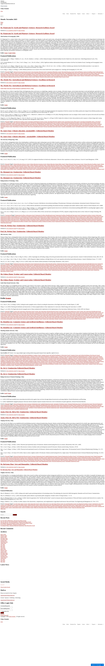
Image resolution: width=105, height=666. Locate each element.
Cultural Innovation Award (68, 505)
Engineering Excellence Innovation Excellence (30, 219)
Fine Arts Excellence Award (15, 506)
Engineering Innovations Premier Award (38, 268)
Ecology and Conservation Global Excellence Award (48, 315)
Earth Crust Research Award (27, 73)
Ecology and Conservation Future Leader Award (25, 315)
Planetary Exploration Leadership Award (37, 75)
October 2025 (4, 540)
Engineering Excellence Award (69, 405)
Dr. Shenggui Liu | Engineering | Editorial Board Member (21, 172)
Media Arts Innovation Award (40, 507)
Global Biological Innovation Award (90, 125)
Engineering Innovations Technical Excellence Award (39, 270)
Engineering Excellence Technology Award (64, 221)
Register (79, 13)
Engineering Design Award (56, 405)
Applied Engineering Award (47, 404)
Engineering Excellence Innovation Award (10, 219)
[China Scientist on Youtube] (2, 584)
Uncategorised (8, 215)
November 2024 (4, 554)
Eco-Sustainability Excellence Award (82, 166)
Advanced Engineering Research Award (22, 456)
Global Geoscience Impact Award (87, 74)
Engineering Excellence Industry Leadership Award (90, 217)
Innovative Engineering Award (84, 460)
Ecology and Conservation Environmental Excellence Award (55, 314)
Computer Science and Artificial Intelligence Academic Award (27, 355)
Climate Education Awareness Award (38, 164)
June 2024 (3, 560)
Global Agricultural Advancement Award (72, 125)
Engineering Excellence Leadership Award (29, 220)
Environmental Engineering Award (51, 406)
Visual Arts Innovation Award (78, 507)
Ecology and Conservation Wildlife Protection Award (74, 318)
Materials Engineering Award (52, 407)
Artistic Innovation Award (33, 503)
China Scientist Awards (5, 587)
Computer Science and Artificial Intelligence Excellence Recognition (83, 357)
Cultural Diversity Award (32, 505)
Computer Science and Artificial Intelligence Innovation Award (14, 360)
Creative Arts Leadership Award (8, 505)
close (2, 11)
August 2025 (3, 543)
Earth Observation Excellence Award (89, 73)
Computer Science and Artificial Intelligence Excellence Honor (53, 357)
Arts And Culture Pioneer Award (56, 503)
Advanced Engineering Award (20, 404)
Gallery (88, 14)
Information (101, 14)
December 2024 (4, 553)
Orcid (5, 393)
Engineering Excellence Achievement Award (25, 215)
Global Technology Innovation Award (34, 460)
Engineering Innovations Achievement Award (23, 263)
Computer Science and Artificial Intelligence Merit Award (27, 361)
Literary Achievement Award (14, 507)
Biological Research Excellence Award (91, 122)
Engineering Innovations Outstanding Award (18, 268)
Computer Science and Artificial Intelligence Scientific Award (48, 364)
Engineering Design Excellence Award (72, 457)
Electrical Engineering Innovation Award (18, 457)
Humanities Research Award (64, 506)
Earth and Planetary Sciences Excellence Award (85, 71)
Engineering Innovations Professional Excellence (58, 268)
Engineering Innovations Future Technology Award (23, 266)
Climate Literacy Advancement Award (35, 166)
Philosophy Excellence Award (64, 507)
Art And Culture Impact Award (20, 503)
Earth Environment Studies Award (57, 73)
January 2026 (3, 537)
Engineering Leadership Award (34, 458)
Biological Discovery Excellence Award (55, 122)
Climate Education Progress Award (86, 165)
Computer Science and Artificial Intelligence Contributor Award (44, 356)
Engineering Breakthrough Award (42, 405)
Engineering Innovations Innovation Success (81, 267)
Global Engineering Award (78, 406)
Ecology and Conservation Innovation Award (32, 316)
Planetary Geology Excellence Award (55, 75)
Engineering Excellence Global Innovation (49, 217)
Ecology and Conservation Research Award (19, 317)
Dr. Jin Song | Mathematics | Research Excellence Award (13, 524)
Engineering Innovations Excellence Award (23, 265)
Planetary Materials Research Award (12, 76)
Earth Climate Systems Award (14, 73)
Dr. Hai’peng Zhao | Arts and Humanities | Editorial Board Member (24, 464)
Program (94, 14)
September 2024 (4, 556)
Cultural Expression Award (45, 505)
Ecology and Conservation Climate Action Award (11, 312)
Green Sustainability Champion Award (60, 167)
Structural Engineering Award (7, 408)
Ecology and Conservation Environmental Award (31, 314)
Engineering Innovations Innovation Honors (20, 267)
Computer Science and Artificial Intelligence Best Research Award (85, 355)
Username (5, 605)
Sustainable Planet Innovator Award (96, 169)
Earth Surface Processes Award (16, 74)
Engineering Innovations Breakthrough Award (87, 263)
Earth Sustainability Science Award (30, 74)
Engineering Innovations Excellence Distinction (43, 265)
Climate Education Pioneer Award (70, 165)
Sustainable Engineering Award (21, 408)
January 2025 (3, 551)
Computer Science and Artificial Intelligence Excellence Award (25, 357)
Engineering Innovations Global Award (43, 266)
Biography (7, 71)
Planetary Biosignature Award (21, 75)
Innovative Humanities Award (77, 506)
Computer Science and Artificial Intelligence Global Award (35, 359)
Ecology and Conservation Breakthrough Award (90, 311)
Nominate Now (73, 13)
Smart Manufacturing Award (93, 407)
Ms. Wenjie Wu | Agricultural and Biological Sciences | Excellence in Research (28, 80)
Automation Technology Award (60, 404)
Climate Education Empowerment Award (74, 164)
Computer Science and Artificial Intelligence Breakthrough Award (15, 356)
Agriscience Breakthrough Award (23, 122)
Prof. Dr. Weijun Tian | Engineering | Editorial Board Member (22, 225)
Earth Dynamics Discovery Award (41, 73)
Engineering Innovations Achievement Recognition (45, 263)
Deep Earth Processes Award (68, 71)
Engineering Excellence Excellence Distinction (57, 216)
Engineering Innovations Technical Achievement (16, 270)
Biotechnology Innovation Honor (45, 124)
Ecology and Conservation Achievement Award (24, 311)
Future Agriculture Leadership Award (54, 125)
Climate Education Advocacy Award (21, 164)
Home (64, 13)
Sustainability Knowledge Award (43, 169)
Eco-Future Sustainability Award (66, 166)
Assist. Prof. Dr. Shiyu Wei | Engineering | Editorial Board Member (24, 412)
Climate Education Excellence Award (92, 164)
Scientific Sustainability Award (68, 126)
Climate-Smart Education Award (51, 166)
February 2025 (4, 550)
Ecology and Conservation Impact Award (13, 316)
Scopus (6, 53)
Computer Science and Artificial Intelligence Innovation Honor (42, 360)
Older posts (3, 508)
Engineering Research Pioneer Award (63, 458)
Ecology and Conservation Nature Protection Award (74, 316)
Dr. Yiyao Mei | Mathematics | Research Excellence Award (13, 520)
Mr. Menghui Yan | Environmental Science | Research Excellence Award (16, 523)
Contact (83, 13)
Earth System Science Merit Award (58, 74)
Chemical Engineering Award (74, 404)
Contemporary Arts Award (97, 503)
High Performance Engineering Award (68, 460)
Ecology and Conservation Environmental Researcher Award (82, 314)
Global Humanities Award (27, 506)
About (67, 13)
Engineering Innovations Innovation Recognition (60, 267)
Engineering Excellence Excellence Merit (77, 216)
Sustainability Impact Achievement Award (26, 169)
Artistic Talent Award (44, 503)
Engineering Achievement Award (11, 405)
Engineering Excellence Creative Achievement (91, 215)
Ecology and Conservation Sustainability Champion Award (29, 318)
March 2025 (3, 549)
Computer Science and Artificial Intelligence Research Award (61, 362)
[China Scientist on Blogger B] (1, 584)
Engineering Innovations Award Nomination (66, 263)
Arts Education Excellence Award (84, 503)
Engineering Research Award (23, 406)
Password (5, 608)
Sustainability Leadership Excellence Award (60, 169)
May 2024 (3, 561)
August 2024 (3, 558)
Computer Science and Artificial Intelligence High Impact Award (63, 359)
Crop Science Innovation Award (75, 124)
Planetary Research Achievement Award (44, 76)
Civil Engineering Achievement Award (84, 456)
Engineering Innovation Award (83, 405)
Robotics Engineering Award (80, 407)
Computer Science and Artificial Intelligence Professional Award (33, 362)
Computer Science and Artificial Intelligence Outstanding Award (54, 361)
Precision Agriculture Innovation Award (52, 126)
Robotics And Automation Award (31, 461)
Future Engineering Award (65, 406)
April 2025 (3, 548)
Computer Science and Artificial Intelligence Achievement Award (55, 355)
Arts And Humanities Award (70, 503)
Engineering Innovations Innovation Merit (40, 267)
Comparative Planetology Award (54, 71)
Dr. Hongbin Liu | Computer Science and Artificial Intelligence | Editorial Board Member (32, 322)
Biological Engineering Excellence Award (73, 122)
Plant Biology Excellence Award (20, 126)
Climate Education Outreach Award (54, 165)
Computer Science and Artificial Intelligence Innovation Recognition (72, 360)
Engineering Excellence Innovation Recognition (91, 219)
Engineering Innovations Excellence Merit (64, 265)
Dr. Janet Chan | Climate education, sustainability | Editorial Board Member (27, 131)
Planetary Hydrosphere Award (87, 75)
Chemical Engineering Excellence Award (67, 456)
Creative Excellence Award (21, 505)
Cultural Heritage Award (56, 505)
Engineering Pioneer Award (10, 406)
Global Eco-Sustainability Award (11, 167)
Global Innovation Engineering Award (92, 406)
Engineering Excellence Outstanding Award (48, 220)
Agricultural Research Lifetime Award (56, 121)
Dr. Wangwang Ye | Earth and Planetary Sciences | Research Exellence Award (27, 28)
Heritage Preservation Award (40, 506)
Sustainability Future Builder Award (8, 169)
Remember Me (5, 611)
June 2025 (3, 545)
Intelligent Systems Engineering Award (37, 407)
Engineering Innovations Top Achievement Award (82, 270)
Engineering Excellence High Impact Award (69, 217)
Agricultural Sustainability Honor (87, 121)
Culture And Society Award (91, 505)
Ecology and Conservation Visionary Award (52, 318)
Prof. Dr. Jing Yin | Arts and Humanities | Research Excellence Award (16, 521)
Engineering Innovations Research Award (78, 268)
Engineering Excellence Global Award (31, 217)
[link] (17, 88)
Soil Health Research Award (81, 126)
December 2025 (4, 538)
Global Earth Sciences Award (73, 74)
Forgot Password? (4, 615)
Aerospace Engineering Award (33, 404)
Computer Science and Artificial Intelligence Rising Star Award (20, 364)
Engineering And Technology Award (27, 405)
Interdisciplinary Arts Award (91, 506)
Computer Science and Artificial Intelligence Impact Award (90, 359)
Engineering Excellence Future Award (94, 216)
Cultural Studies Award (80, 505)
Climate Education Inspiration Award (21, 165)
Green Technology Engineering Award (51, 460)
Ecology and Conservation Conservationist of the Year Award (36, 312)
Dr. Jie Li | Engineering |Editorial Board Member (18, 368)
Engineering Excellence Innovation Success (10, 220)
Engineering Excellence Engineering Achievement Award (33, 216)
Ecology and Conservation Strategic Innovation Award (82, 317)
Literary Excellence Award (27, 507)
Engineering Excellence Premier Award (67, 220)
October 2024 (4, 555)
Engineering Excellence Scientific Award (22, 221)
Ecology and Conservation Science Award (38, 317)
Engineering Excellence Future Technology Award (12, 217)
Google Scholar (11, 53)
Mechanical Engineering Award (67, 407)
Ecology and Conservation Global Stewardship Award (72, 315)
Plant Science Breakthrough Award (35, 126)
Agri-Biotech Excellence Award (20, 121)
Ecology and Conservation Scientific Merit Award (59, 317)
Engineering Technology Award (37, 406)
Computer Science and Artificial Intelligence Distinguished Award (72, 356)
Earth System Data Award (44, 74)
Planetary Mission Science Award (27, 76)
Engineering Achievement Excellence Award (37, 457)
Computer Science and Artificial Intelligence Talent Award (75, 364)
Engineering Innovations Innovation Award (82, 266)
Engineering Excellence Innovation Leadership (70, 219)
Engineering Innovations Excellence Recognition (84, 265)
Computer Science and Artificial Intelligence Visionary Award (28, 365)
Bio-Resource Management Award (38, 122)
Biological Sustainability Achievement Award (10, 124)
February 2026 (4, 535)
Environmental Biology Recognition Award (22, 125)
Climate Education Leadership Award (38, 165)
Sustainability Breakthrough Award (76, 167)
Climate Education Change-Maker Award (56, 164)
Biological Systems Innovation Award (29, 124)
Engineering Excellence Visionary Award (84, 221)
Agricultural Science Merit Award (72, 121)
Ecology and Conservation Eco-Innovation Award (86, 312)
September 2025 (4, 542)
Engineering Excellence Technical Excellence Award (43, 221)
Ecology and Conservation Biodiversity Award (69, 311)
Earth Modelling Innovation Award (72, 73)
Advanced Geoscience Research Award (22, 71)
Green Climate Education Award (44, 167)
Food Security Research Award (39, 125)
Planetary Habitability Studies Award (72, 75)
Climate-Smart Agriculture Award (60, 124)
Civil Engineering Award (86, 404)
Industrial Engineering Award (21, 407)
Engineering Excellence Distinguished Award (10, 216)
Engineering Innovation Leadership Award (18, 458)
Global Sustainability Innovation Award (27, 167)
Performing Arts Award (52, 507)
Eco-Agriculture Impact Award (89, 124)
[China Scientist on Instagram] (3, 584)
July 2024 (3, 559)
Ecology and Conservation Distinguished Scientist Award (62, 312)
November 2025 (4, 539)
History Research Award (52, 506)
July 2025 (3, 544)
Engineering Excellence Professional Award (86, 220)
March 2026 (3, 534)
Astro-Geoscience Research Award (38, 71)
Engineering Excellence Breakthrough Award (45, 215)
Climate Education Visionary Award (19, 166)
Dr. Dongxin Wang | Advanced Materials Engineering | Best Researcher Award (18, 525)
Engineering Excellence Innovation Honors (50, 219)
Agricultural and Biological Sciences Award (37, 121)
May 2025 (3, 547)
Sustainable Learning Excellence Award (79, 169)
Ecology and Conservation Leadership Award (52, 316)
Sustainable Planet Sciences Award (61, 76)
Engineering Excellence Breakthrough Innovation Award (68, 215)
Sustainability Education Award (92, 167)
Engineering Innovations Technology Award (61, 270)
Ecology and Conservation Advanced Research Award (46, 311)
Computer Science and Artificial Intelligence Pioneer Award (82, 361)
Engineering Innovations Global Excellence (62, 266)
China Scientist (4, 6)
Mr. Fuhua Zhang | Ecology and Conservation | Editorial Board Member (26, 274)
